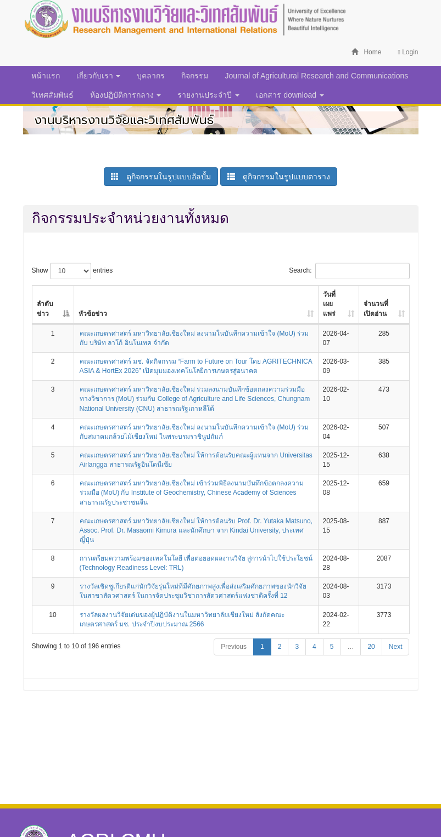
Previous (234, 647)
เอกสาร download (290, 95)
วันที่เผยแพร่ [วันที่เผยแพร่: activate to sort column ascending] (329, 304)
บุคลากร (151, 75)
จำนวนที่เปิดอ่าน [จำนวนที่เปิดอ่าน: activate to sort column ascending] (376, 308)
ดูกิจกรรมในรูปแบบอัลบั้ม (161, 176)
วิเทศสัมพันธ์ (52, 95)
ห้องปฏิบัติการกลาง (125, 95)
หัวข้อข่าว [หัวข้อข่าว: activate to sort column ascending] (93, 314)
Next (396, 647)
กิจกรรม (194, 75)
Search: (349, 271)
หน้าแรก (45, 75)
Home (366, 52)
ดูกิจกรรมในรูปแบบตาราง (278, 176)
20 (371, 647)
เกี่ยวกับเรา (98, 75)
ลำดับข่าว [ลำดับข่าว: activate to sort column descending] (45, 308)
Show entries (72, 271)
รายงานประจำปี (208, 95)
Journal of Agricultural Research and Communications (316, 75)
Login (408, 52)
